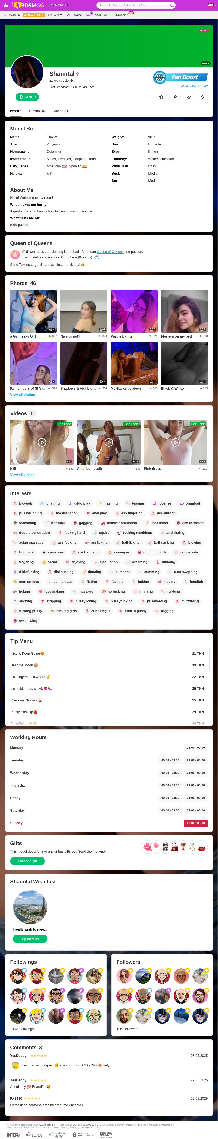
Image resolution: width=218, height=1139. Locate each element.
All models (12, 14)
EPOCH (73, 1124)
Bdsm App (122, 14)
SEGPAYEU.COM (91, 1124)
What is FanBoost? (194, 86)
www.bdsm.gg (47, 1124)
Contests (102, 14)
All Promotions (79, 14)
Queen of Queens (110, 252)
